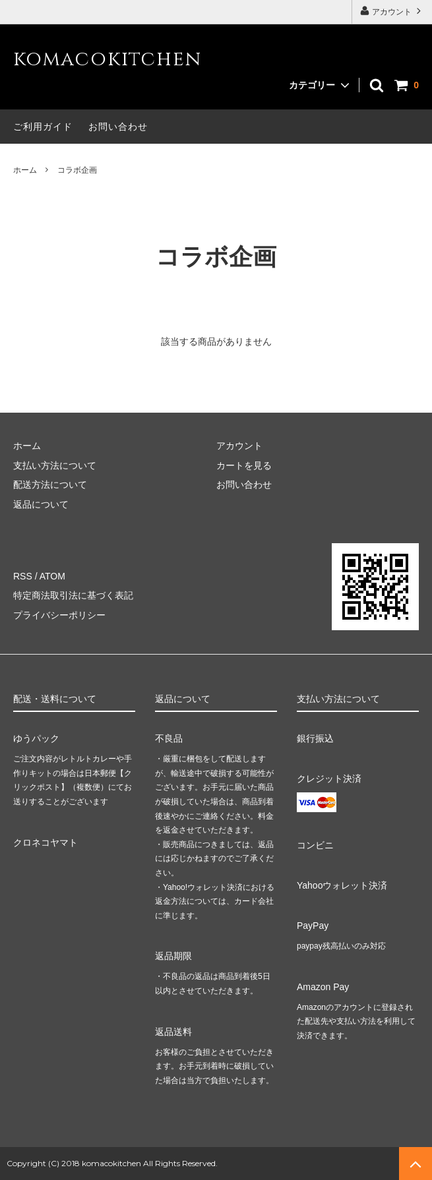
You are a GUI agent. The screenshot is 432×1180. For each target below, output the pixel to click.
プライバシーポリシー (59, 615)
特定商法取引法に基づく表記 (73, 595)
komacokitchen (107, 59)
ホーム (25, 170)
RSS (22, 576)
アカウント (392, 10)
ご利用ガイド (43, 126)
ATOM (52, 576)
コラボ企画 (77, 170)
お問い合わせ (118, 126)
